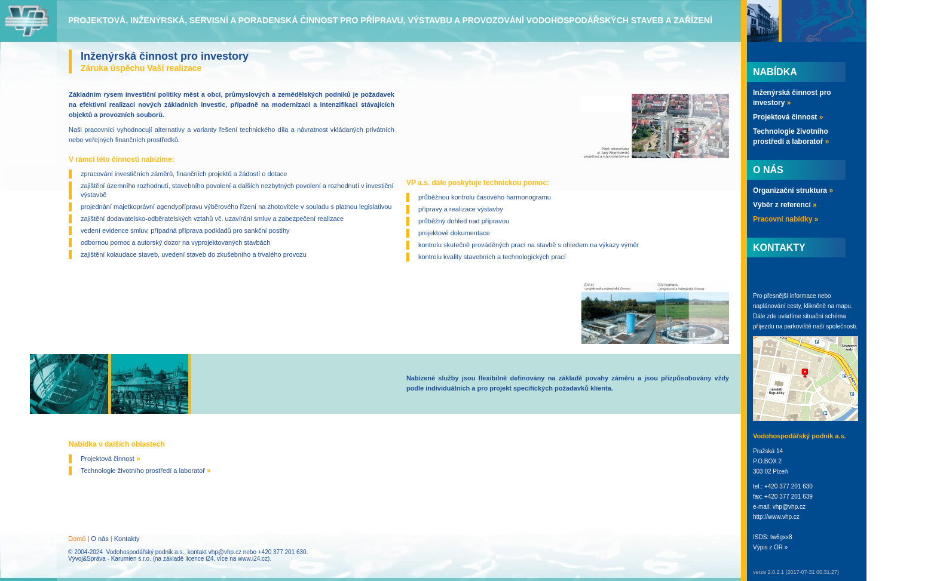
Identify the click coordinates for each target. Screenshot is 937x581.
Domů (76, 538)
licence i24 (199, 558)
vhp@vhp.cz (225, 552)
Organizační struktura (793, 190)
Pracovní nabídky (785, 219)
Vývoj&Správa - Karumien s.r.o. (109, 558)
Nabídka (775, 72)
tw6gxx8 (781, 537)
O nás (99, 538)
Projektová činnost (110, 458)
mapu (843, 306)
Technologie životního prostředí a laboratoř (146, 470)
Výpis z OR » (770, 547)
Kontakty (127, 538)
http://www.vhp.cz (776, 517)
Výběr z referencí (785, 205)
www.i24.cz (253, 558)
